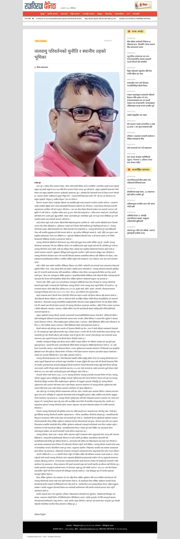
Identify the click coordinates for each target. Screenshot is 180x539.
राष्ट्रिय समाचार (74, 14)
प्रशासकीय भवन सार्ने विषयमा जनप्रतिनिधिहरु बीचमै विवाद (136, 19)
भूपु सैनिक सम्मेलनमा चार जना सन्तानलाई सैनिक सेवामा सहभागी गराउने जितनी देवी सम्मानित (58, 19)
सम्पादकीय (136, 14)
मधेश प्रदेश (64, 14)
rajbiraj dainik (41, 5)
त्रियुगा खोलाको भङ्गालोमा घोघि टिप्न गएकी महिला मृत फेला (101, 19)
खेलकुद (99, 14)
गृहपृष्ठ (42, 14)
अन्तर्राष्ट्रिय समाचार (88, 14)
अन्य (128, 14)
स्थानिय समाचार (52, 14)
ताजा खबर (29, 18)
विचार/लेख (108, 14)
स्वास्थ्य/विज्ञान (119, 14)
